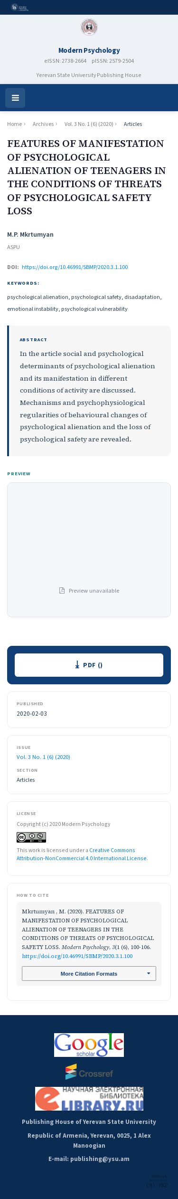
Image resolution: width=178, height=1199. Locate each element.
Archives (43, 124)
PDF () (93, 665)
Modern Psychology (89, 51)
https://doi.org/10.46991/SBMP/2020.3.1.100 (75, 267)
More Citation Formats (89, 974)
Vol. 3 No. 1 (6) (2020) (89, 124)
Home (14, 124)
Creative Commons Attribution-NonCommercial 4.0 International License (82, 854)
